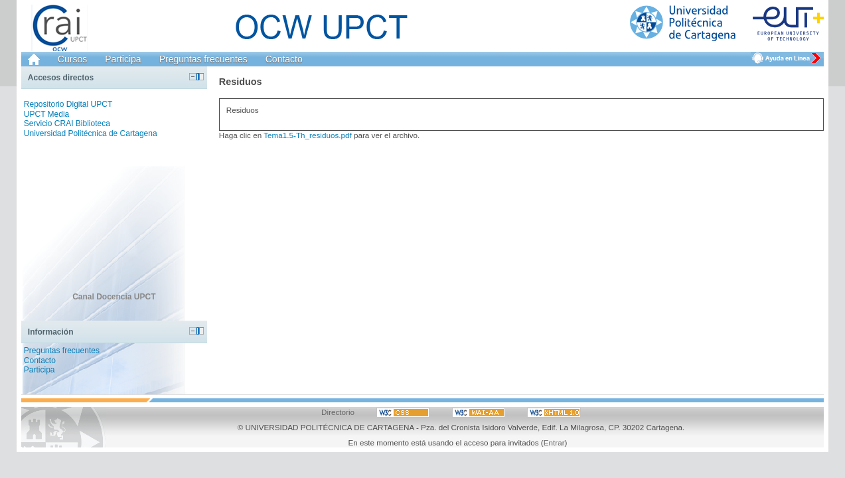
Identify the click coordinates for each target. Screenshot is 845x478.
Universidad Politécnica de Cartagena (90, 133)
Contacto (284, 59)
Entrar (554, 442)
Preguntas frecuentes (203, 59)
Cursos (72, 59)
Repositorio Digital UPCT (68, 104)
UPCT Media (46, 114)
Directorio (337, 412)
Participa (123, 59)
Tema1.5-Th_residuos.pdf (308, 135)
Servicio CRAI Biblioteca (67, 123)
